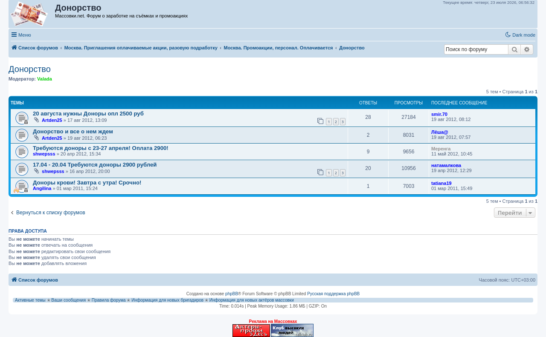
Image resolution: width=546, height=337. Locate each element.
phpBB (231, 293)
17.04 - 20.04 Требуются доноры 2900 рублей (95, 164)
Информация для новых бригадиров (167, 300)
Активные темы (30, 300)
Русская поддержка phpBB (333, 293)
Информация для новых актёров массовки (251, 300)
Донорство (30, 69)
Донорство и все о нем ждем (73, 131)
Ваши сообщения (68, 300)
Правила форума (109, 300)
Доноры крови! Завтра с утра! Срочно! (87, 182)
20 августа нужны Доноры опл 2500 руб (88, 113)
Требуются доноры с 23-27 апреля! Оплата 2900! (100, 148)
